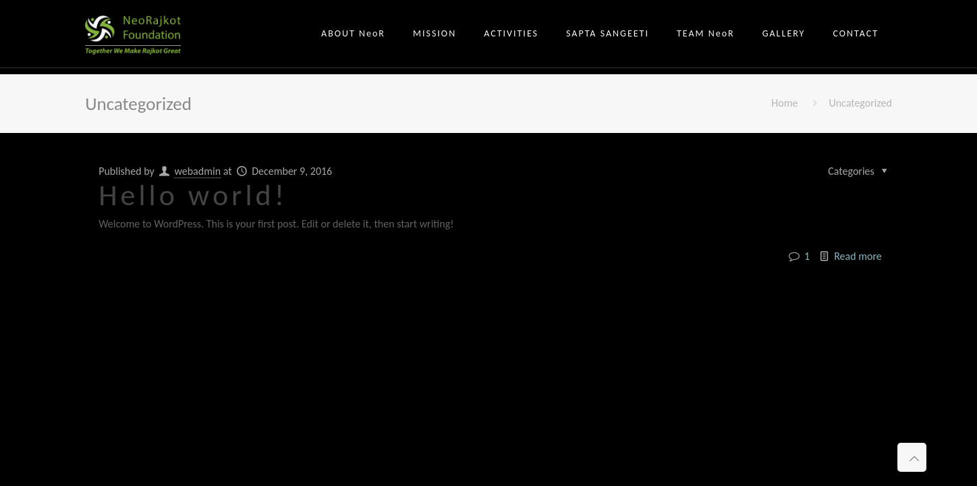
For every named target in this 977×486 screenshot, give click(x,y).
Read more (858, 256)
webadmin (197, 171)
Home (784, 103)
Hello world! (193, 195)
